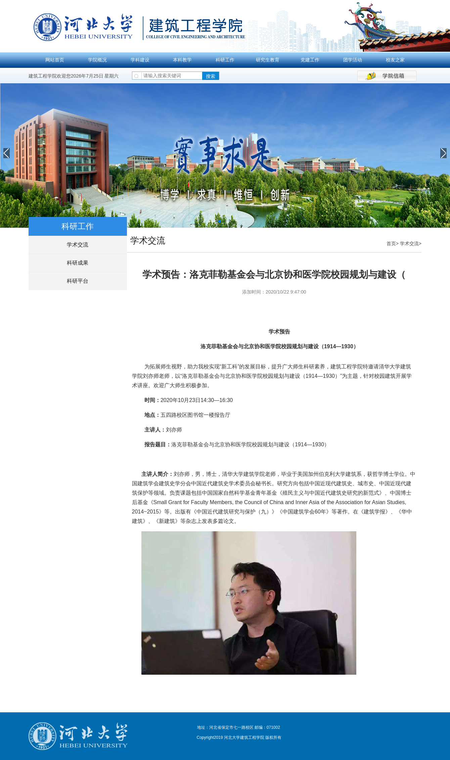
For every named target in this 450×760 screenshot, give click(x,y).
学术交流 (77, 245)
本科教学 (182, 59)
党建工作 (310, 59)
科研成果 (77, 263)
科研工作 (225, 59)
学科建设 (140, 59)
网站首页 (54, 59)
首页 (391, 243)
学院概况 (97, 59)
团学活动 (352, 59)
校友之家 (395, 59)
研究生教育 (267, 59)
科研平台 (77, 281)
